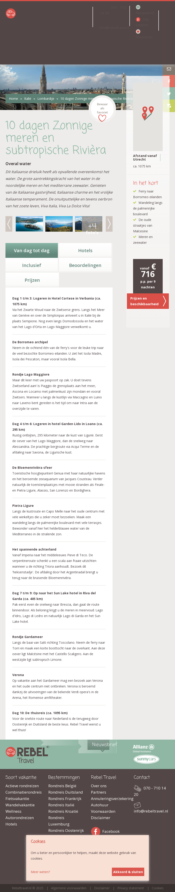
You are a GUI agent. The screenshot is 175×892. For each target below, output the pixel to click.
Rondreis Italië (61, 804)
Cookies (158, 888)
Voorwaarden (103, 811)
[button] (145, 110)
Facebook (96, 831)
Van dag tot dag (31, 250)
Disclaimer (100, 817)
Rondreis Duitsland (65, 792)
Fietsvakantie (17, 798)
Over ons (99, 785)
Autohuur (99, 804)
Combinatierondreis (23, 792)
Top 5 (73, 49)
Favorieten (144, 37)
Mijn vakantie (142, 22)
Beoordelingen (85, 265)
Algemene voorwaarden (68, 888)
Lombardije (45, 98)
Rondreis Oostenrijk (66, 830)
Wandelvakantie (20, 804)
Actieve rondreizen (22, 785)
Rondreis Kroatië (63, 811)
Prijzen (32, 280)
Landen (70, 17)
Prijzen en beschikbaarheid (148, 301)
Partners (98, 792)
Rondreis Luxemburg (58, 821)
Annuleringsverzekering (109, 798)
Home (13, 98)
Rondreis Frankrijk (64, 798)
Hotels (85, 250)
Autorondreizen (19, 817)
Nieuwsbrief (145, 12)
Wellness (13, 811)
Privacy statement (130, 888)
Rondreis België (62, 785)
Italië (27, 98)
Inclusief (31, 265)
